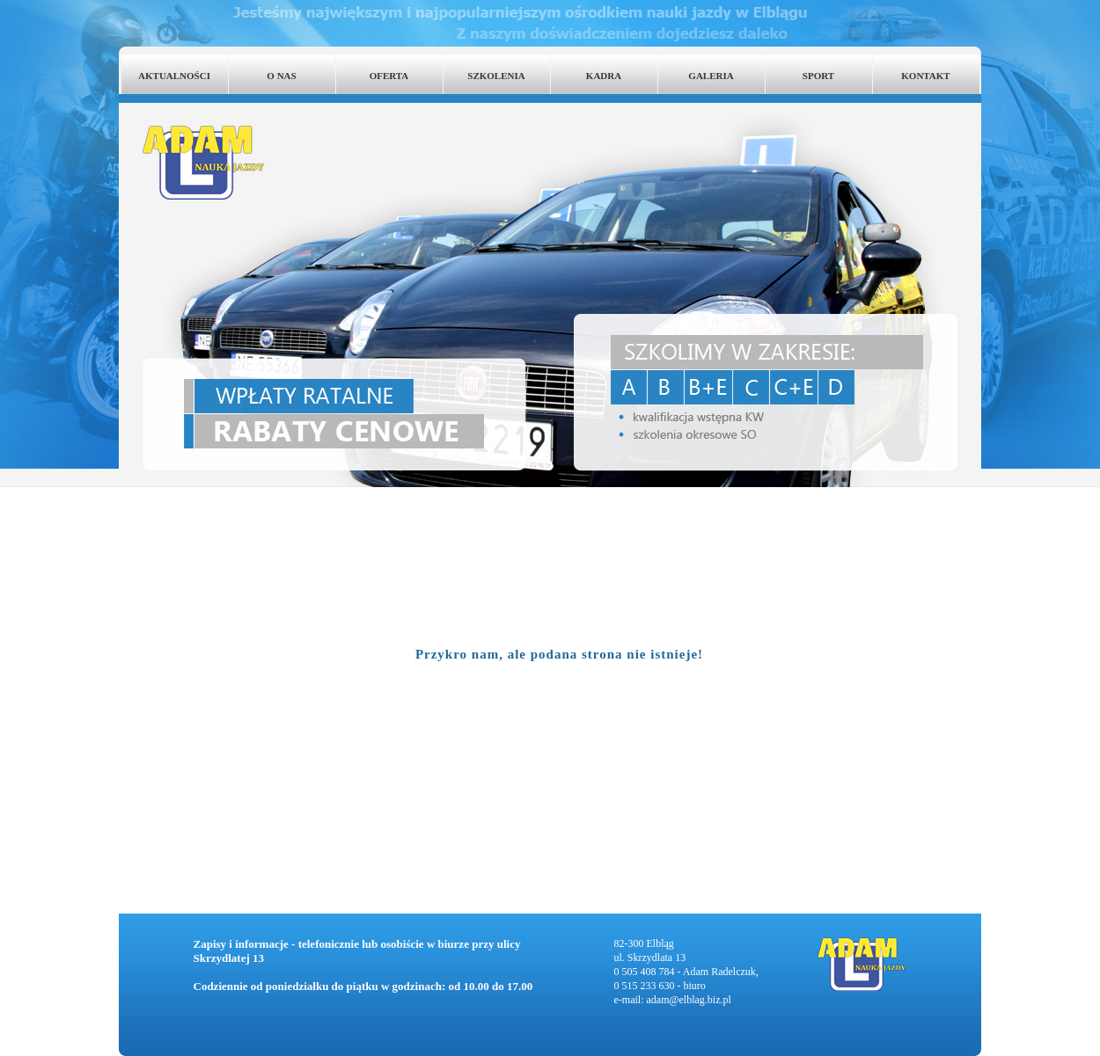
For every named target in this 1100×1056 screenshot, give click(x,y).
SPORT (818, 75)
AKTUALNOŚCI (174, 75)
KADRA (603, 75)
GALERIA (710, 75)
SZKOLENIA (495, 75)
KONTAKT (925, 75)
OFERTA (389, 75)
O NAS (281, 75)
